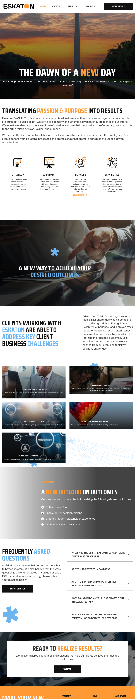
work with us (118, 6)
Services (72, 6)
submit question (17, 588)
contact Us (68, 669)
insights (90, 6)
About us (57, 6)
